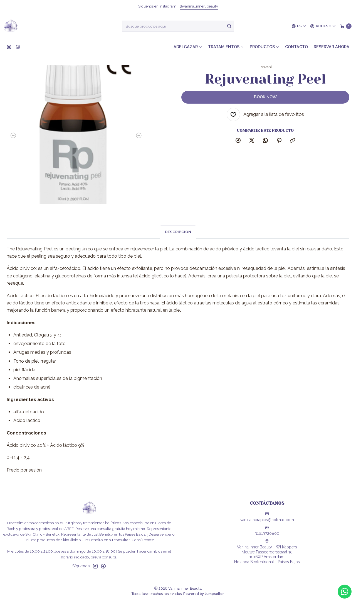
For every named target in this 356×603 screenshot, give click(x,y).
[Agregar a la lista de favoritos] (265, 114)
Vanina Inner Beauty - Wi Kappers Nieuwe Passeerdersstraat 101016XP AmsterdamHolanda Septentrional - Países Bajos (267, 551)
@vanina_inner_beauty (199, 6)
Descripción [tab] (178, 235)
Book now (265, 96)
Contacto (296, 46)
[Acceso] (323, 26)
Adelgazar (188, 46)
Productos (264, 46)
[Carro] (346, 26)
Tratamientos (226, 46)
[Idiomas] (298, 26)
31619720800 (267, 531)
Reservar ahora (331, 46)
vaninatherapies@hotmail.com (267, 517)
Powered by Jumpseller (203, 594)
